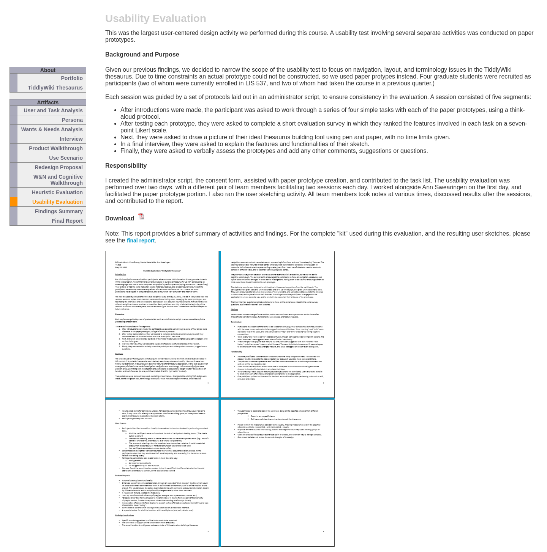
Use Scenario (66, 158)
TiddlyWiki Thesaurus (55, 88)
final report (141, 240)
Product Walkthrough (56, 148)
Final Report (67, 221)
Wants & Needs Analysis (52, 129)
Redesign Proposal (59, 167)
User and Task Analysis (53, 110)
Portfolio (72, 78)
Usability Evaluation (57, 202)
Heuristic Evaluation (57, 192)
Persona (72, 120)
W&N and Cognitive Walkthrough (58, 180)
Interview (71, 139)
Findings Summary (59, 211)
